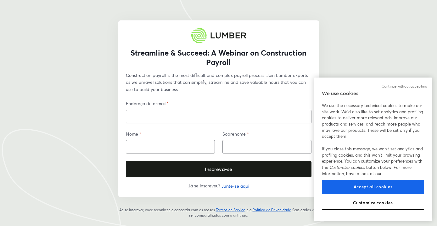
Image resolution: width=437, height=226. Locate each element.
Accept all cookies (373, 187)
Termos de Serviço (231, 210)
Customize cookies (373, 203)
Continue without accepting (404, 86)
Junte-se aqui (235, 186)
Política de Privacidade (272, 210)
